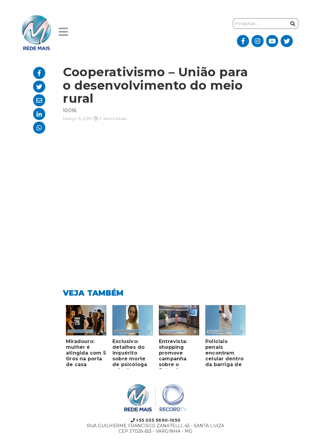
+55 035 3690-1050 (155, 420)
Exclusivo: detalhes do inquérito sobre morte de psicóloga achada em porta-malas (129, 353)
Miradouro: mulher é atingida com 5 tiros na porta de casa (86, 352)
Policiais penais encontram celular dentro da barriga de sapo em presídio (224, 353)
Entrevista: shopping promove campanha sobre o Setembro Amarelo (173, 353)
